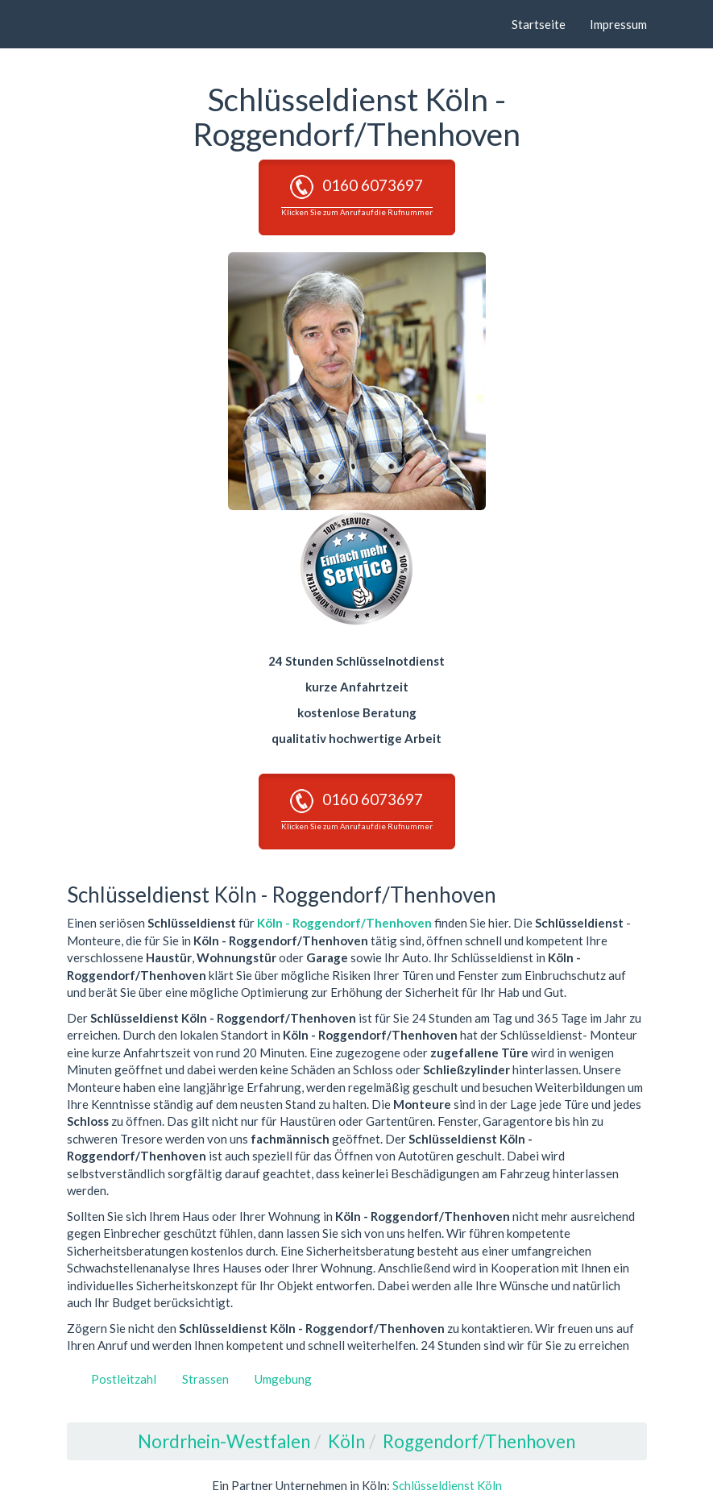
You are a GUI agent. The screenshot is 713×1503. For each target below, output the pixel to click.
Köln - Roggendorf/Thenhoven (344, 923)
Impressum (618, 24)
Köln (346, 1441)
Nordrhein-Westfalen (224, 1441)
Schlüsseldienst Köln (447, 1485)
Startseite (539, 24)
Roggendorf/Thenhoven (479, 1441)
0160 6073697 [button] (357, 196)
